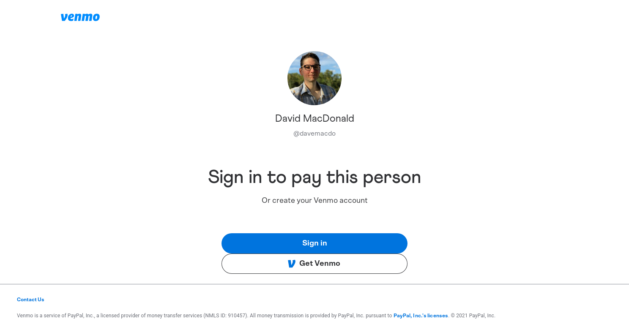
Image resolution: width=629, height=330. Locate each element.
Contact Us (30, 299)
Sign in (314, 243)
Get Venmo (313, 263)
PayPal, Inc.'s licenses (421, 315)
